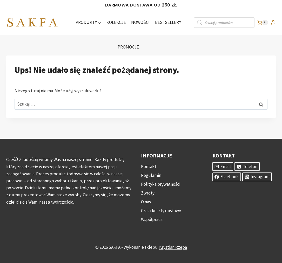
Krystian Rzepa (173, 247)
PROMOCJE (128, 47)
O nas (146, 202)
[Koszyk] (262, 22)
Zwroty (148, 193)
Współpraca (152, 219)
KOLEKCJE (116, 22)
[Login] (273, 22)
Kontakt (148, 166)
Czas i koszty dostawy (161, 210)
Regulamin (151, 175)
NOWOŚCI (140, 22)
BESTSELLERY (168, 22)
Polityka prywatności (160, 184)
